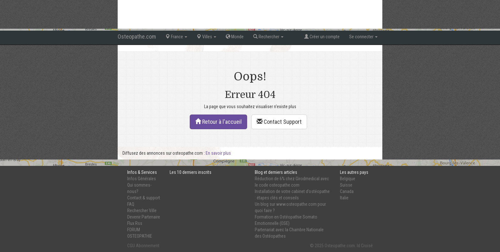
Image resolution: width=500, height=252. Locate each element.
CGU (131, 245)
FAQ (130, 204)
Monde (235, 36)
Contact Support (279, 121)
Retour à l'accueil (218, 121)
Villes (206, 36)
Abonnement (147, 245)
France (176, 36)
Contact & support (143, 197)
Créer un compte (322, 36)
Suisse (346, 185)
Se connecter (363, 36)
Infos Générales (141, 178)
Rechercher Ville (142, 210)
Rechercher (268, 36)
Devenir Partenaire (143, 216)
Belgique (347, 178)
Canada (347, 191)
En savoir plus (218, 153)
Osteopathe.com (137, 36)
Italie (344, 197)
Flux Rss (134, 223)
